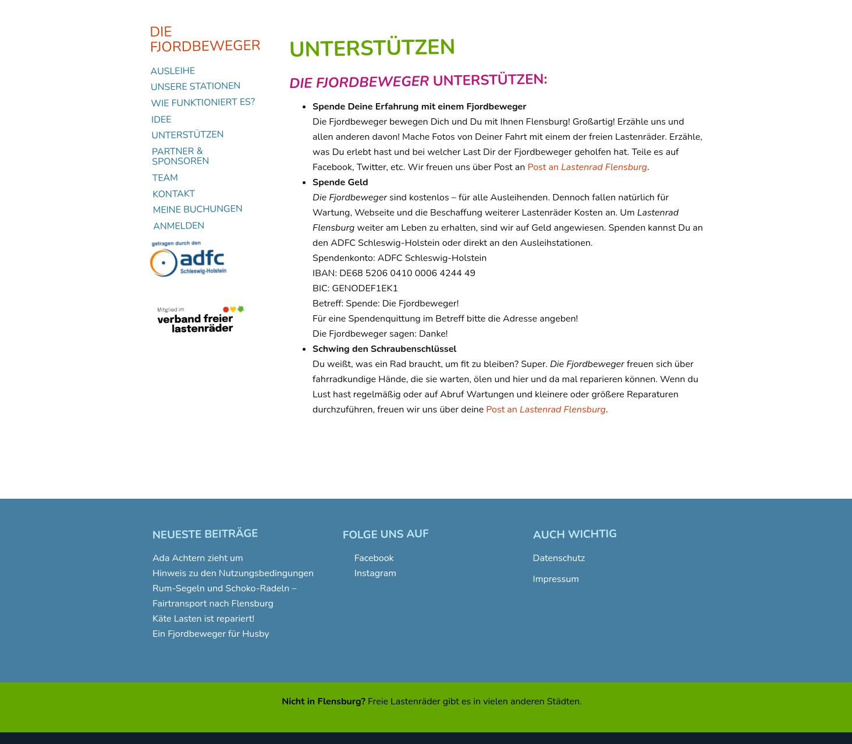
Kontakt (173, 194)
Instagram (375, 573)
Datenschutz (559, 558)
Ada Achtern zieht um (197, 558)
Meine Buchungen (198, 210)
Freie (378, 701)
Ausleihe (172, 71)
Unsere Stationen (196, 87)
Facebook (374, 558)
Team (165, 178)
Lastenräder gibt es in (435, 701)
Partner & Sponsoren (181, 156)
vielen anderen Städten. (532, 701)
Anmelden (179, 226)
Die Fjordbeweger (205, 39)
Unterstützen (187, 135)
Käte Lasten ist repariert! (203, 618)
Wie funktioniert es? (203, 103)
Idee (161, 119)
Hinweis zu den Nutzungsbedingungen (233, 573)
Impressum (556, 579)
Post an (587, 167)
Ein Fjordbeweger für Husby (210, 633)
